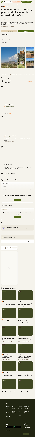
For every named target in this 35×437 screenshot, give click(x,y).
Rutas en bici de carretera (8, 418)
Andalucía (13, 4)
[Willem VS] (10, 113)
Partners (13, 408)
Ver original (12, 141)
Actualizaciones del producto (20, 413)
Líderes (19, 411)
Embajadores (20, 415)
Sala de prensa (20, 408)
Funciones (7, 412)
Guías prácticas (26, 408)
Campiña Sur (20, 4)
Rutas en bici (5, 4)
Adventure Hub (20, 416)
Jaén (16, 4)
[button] (16, 2)
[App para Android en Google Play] (17, 427)
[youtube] (27, 427)
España (9, 4)
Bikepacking (8, 420)
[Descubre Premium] (6, 241)
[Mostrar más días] (17, 232)
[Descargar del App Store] (9, 427)
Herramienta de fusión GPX (26, 412)
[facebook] (29, 427)
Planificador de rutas (8, 410)
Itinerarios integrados (14, 412)
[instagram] (25, 427)
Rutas (2, 4)
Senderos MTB (8, 416)
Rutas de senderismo (7, 414)
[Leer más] (5, 110)
